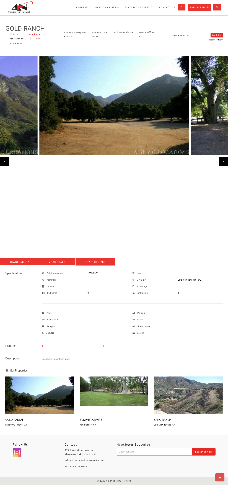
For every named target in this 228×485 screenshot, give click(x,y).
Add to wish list (18, 38)
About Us (82, 7)
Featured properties (139, 7)
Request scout (181, 35)
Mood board (57, 262)
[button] (181, 7)
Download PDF (95, 262)
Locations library (107, 7)
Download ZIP (19, 262)
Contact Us (167, 7)
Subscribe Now (203, 451)
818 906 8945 (78, 466)
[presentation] (4, 161)
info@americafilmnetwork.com (84, 460)
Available (216, 35)
